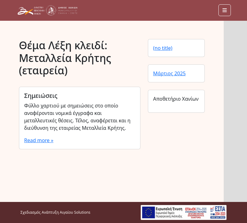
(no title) (162, 48)
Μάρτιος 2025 (169, 73)
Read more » (38, 140)
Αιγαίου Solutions (75, 212)
